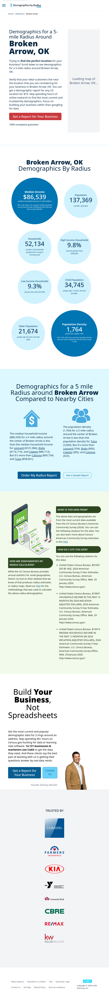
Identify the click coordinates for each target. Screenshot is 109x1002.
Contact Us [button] (49, 772)
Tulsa (18, 459)
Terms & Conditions (56, 987)
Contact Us (15, 987)
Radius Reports (17, 981)
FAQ (38, 586)
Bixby (41, 448)
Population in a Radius (36, 981)
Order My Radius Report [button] (39, 475)
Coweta (33, 451)
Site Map (27, 987)
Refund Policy (39, 987)
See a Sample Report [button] (77, 475)
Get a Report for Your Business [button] (35, 116)
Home (10, 14)
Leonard (19, 448)
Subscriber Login (63, 981)
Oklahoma (19, 14)
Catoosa (37, 455)
